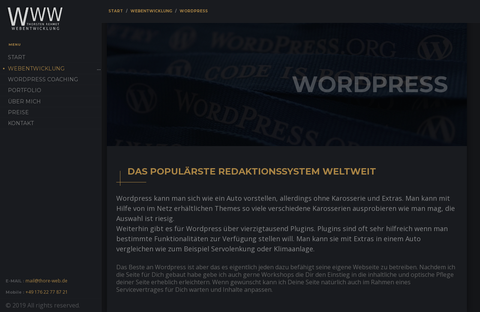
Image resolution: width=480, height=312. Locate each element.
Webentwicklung (36, 68)
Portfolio (24, 90)
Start (16, 57)
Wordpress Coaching (43, 79)
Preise (18, 112)
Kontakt (21, 123)
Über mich (24, 101)
